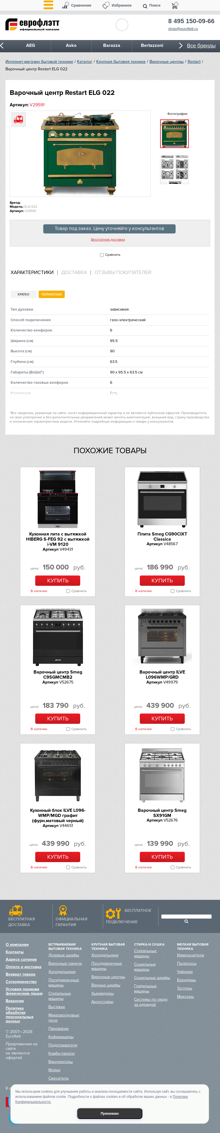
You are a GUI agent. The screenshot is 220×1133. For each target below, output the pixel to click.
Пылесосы (187, 963)
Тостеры (184, 988)
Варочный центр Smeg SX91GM (162, 813)
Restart (194, 61)
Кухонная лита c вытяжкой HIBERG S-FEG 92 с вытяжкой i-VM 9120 (57, 539)
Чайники (185, 971)
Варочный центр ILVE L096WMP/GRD (162, 674)
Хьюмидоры (102, 993)
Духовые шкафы (63, 955)
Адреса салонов (21, 959)
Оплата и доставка (24, 966)
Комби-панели (61, 1053)
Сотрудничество (21, 981)
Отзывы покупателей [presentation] (123, 272)
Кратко (23, 294)
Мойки (54, 1070)
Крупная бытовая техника (121, 61)
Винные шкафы (105, 985)
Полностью (52, 294)
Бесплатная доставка (108, 240)
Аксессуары (102, 1001)
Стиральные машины (59, 996)
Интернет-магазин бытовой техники (39, 61)
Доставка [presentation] (74, 272)
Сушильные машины (145, 967)
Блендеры (186, 980)
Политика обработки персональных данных (20, 1015)
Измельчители (190, 955)
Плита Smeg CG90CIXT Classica (162, 536)
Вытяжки (56, 1006)
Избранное (122, 5)
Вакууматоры (60, 1061)
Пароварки (58, 1028)
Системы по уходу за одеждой (151, 1002)
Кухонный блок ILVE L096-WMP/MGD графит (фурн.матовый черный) (58, 816)
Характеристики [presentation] (32, 272)
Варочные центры (167, 61)
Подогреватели (62, 1045)
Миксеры (185, 996)
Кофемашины (61, 1036)
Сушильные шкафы (152, 977)
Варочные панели (65, 963)
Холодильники (62, 971)
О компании (17, 944)
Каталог (84, 61)
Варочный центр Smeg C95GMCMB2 (58, 674)
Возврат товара (21, 974)
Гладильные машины (145, 989)
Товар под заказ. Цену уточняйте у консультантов (109, 228)
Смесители (58, 1078)
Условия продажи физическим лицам (24, 991)
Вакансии (15, 1000)
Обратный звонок (122, 25)
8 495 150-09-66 (191, 21)
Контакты (15, 952)
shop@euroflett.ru (183, 29)
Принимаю (110, 1114)
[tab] (34, 272)
